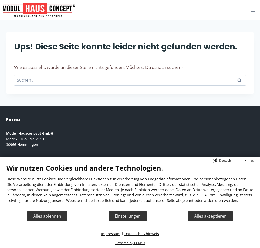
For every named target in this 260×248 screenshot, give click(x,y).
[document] (130, 187)
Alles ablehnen (47, 216)
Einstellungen (128, 216)
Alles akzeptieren (210, 216)
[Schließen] (252, 160)
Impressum (110, 233)
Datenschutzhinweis (141, 233)
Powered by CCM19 (130, 243)
